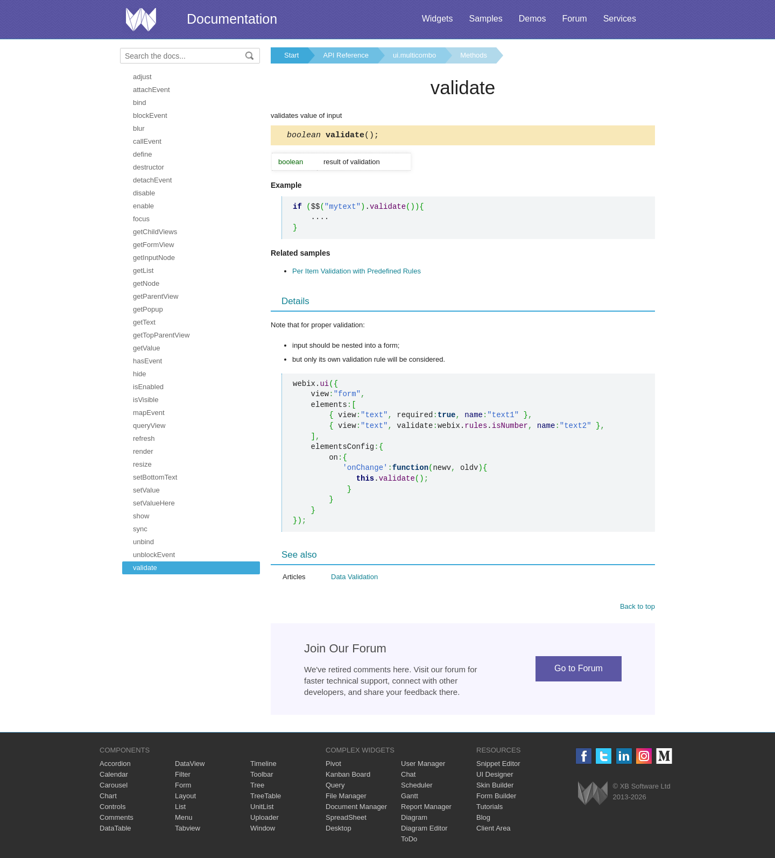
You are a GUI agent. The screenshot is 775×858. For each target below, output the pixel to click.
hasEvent (147, 361)
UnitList (261, 808)
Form (183, 787)
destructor (148, 167)
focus (141, 219)
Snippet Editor (498, 765)
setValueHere (154, 503)
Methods (473, 55)
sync (140, 529)
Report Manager (426, 808)
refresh (143, 438)
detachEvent (152, 180)
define (142, 154)
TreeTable (265, 797)
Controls (112, 808)
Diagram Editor (424, 830)
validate (145, 568)
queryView (149, 425)
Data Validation (354, 578)
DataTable (115, 830)
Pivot (333, 765)
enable (143, 206)
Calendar (114, 776)
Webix (593, 795)
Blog (483, 819)
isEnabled (148, 387)
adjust (142, 77)
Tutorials (489, 808)
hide (139, 374)
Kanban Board (348, 776)
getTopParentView (161, 335)
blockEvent (150, 115)
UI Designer (494, 776)
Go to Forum (578, 669)
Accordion (115, 765)
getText (144, 322)
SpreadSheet (346, 819)
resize (142, 464)
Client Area (493, 830)
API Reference (346, 55)
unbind (143, 542)
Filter (183, 776)
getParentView (155, 296)
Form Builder (496, 797)
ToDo (409, 840)
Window (262, 830)
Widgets (437, 18)
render (143, 451)
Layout (185, 797)
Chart (108, 797)
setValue (146, 490)
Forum (574, 18)
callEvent (147, 141)
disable (144, 193)
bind (139, 103)
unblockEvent (154, 555)
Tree (257, 787)
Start (291, 55)
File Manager (346, 797)
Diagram (414, 819)
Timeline (263, 765)
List (180, 808)
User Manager (423, 765)
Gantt (409, 797)
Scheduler (417, 787)
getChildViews (155, 232)
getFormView (153, 245)
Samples (485, 18)
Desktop (338, 830)
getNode (146, 283)
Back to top (637, 608)
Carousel (114, 787)
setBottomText (155, 477)
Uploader (264, 819)
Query (335, 787)
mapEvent (149, 413)
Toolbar (261, 776)
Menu (184, 819)
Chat (408, 776)
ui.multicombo (414, 55)
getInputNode (154, 258)
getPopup (148, 309)
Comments (116, 819)
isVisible (145, 400)
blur (139, 128)
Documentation (232, 18)
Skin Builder (494, 787)
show (141, 516)
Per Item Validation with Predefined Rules (356, 273)
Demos (532, 18)
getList (143, 270)
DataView (190, 765)
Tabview (187, 830)
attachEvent (151, 90)
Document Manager (356, 808)
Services (619, 18)
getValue (146, 348)
